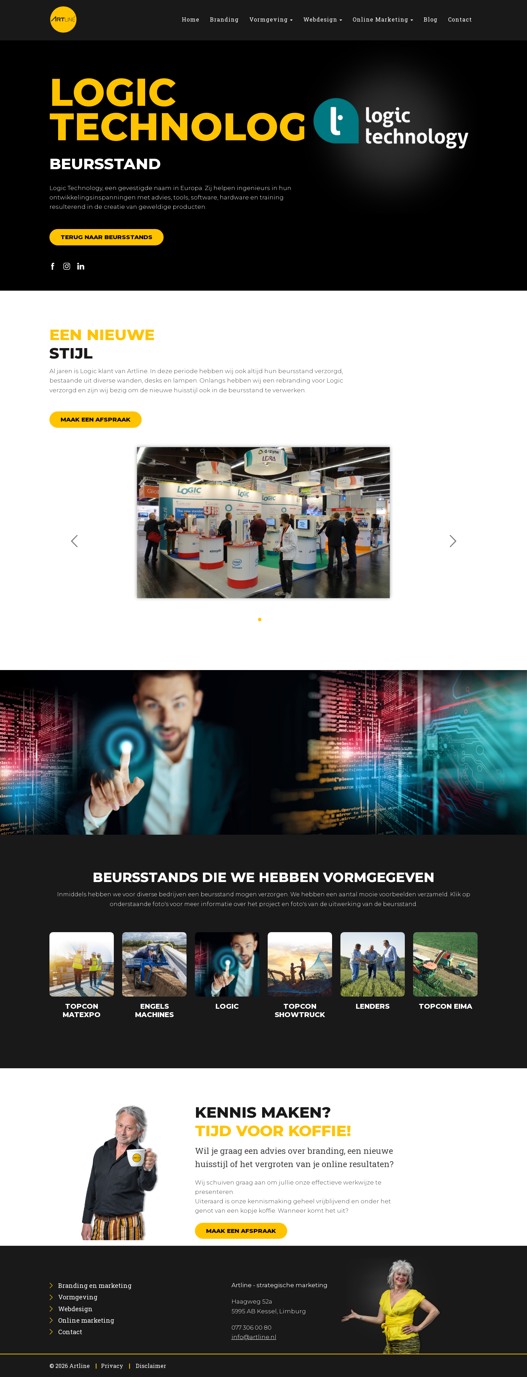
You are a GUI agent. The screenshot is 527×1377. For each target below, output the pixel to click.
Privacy (112, 1365)
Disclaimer (151, 1365)
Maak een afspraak (96, 419)
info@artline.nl (253, 1336)
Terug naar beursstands (106, 237)
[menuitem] (190, 19)
